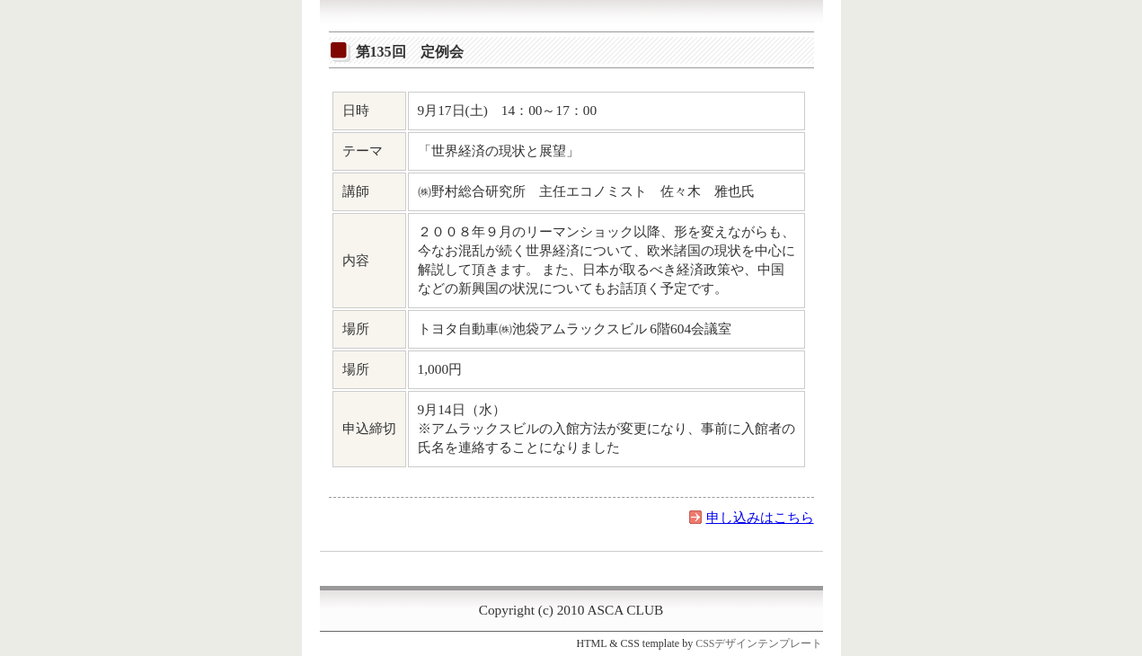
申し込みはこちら (760, 517)
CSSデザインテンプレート (758, 643)
